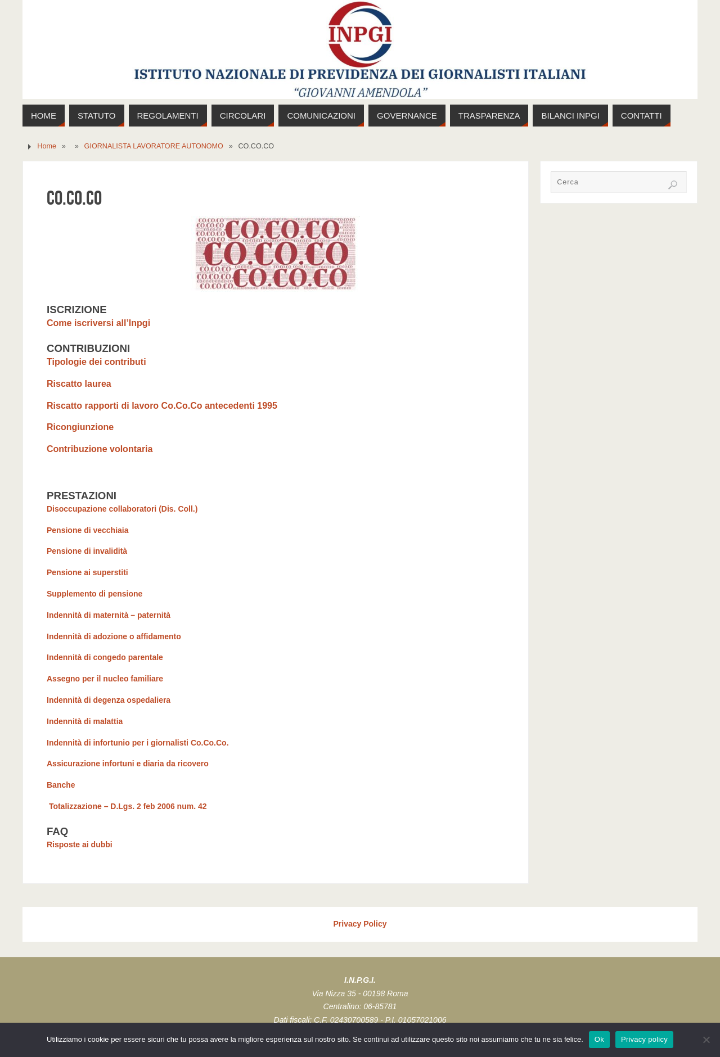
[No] (706, 1039)
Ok (599, 1039)
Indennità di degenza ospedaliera (108, 699)
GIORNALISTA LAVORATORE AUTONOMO (153, 146)
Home (46, 146)
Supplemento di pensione (94, 593)
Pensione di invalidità (87, 550)
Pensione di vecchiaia (88, 530)
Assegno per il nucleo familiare (105, 678)
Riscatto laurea (79, 384)
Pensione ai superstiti (87, 572)
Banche (61, 784)
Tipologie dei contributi (96, 362)
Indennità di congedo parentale (105, 657)
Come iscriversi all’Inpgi (98, 323)
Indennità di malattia (85, 721)
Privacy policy (644, 1039)
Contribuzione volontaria (101, 449)
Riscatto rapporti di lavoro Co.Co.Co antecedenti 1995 (162, 405)
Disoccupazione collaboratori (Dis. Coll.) (122, 508)
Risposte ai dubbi (79, 844)
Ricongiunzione (81, 427)
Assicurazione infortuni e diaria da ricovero (128, 763)
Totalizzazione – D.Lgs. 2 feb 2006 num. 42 (126, 806)
